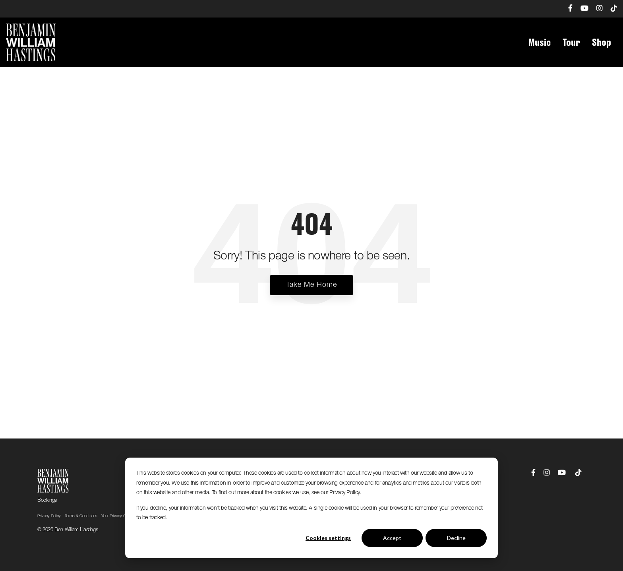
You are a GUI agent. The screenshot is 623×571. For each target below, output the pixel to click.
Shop (601, 42)
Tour (571, 42)
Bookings (47, 500)
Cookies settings (328, 537)
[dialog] (311, 508)
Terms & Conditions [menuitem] (81, 516)
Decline (456, 537)
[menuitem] (566, 9)
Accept (392, 537)
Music (539, 42)
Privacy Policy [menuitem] (49, 516)
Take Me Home (311, 285)
